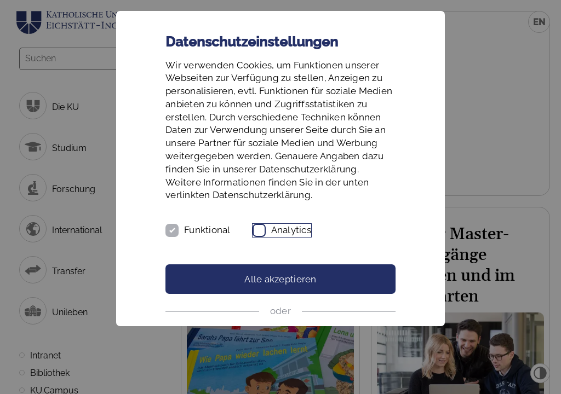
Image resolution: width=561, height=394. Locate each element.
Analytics (291, 229)
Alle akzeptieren (280, 279)
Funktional (207, 229)
